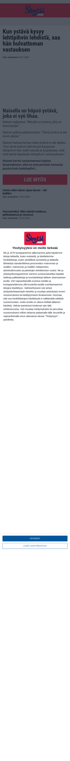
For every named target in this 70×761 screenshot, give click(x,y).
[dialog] (35, 494)
